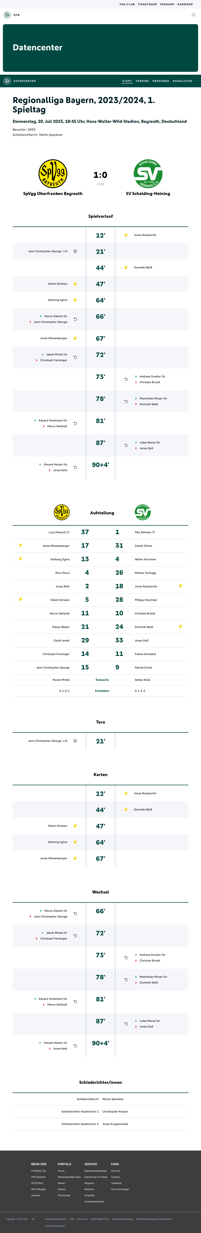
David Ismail (62, 640)
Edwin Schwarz (57, 283)
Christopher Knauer (115, 1111)
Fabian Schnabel (145, 654)
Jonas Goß (146, 448)
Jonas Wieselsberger (53, 338)
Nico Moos (62, 572)
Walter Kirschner (145, 559)
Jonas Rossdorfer (145, 235)
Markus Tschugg (145, 572)
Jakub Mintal (54, 354)
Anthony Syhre (57, 300)
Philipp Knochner (146, 600)
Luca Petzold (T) (59, 532)
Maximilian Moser (151, 398)
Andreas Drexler (150, 376)
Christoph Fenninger (53, 360)
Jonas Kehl (60, 470)
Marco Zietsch (53, 316)
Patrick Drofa (143, 667)
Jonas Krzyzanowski (115, 1124)
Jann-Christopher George (45, 251)
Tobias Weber (61, 627)
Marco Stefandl (57, 426)
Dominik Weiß (143, 267)
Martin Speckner (50, 135)
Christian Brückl (150, 382)
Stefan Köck (142, 679)
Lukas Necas (147, 442)
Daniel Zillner (143, 545)
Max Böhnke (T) (145, 532)
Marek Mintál (61, 679)
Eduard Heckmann (51, 420)
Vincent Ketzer (53, 464)
